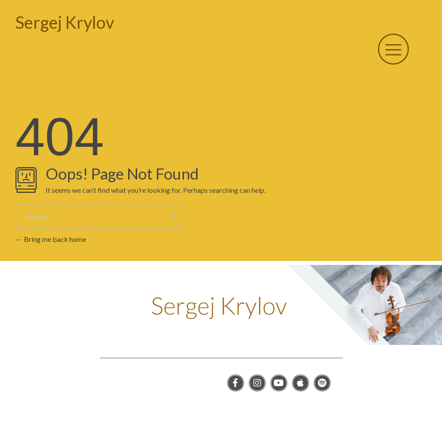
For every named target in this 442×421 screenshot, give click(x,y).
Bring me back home (50, 239)
